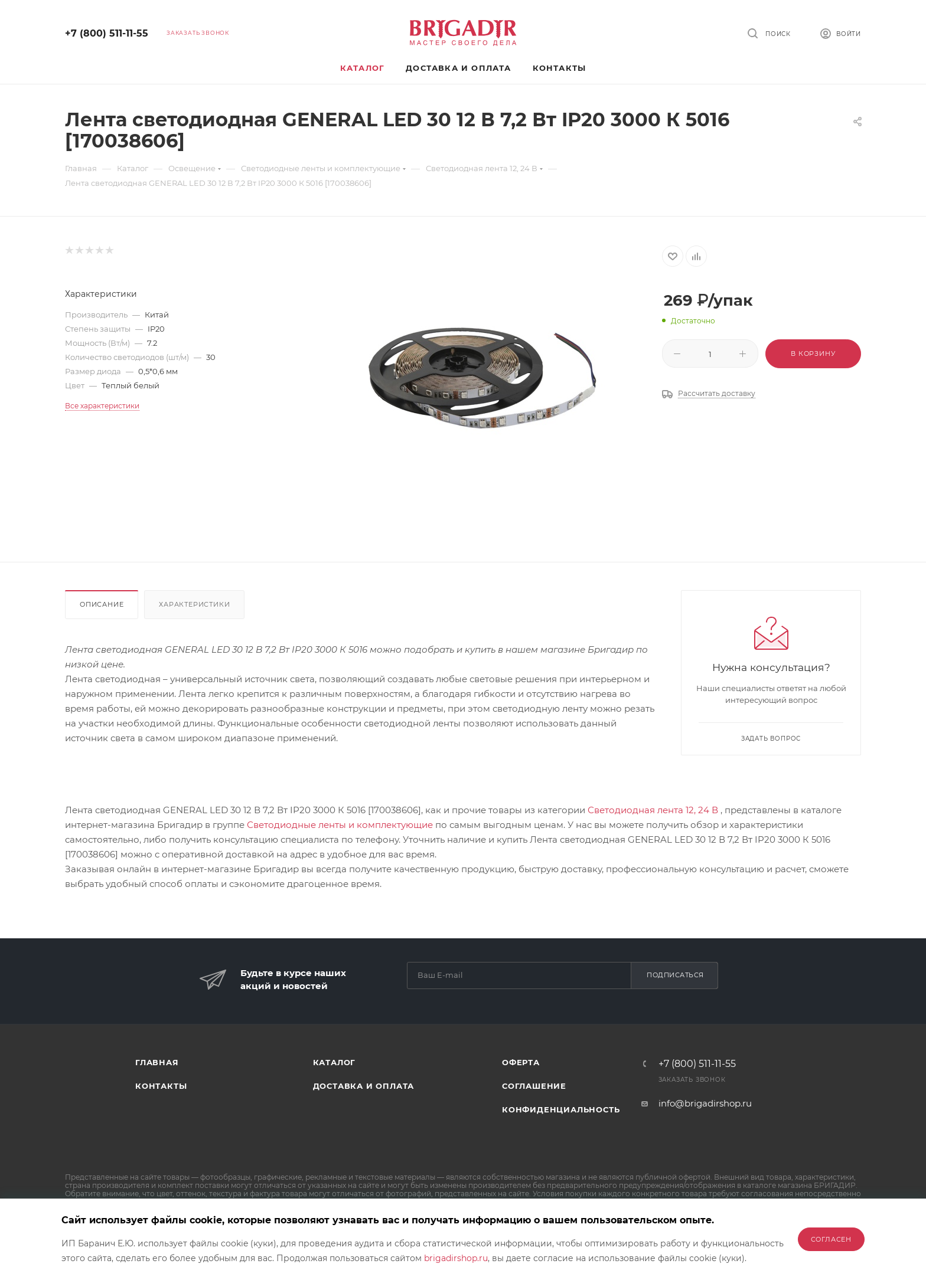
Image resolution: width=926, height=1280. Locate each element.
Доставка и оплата (364, 1086)
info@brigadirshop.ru (705, 1103)
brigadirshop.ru (456, 1258)
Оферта (521, 1062)
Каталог (334, 1062)
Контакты (161, 1086)
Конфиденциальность (560, 1109)
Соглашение (534, 1086)
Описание (101, 604)
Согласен (831, 1239)
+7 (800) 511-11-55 (106, 33)
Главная (157, 1062)
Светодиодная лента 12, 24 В (653, 810)
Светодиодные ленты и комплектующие (340, 824)
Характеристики (194, 604)
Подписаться (675, 975)
